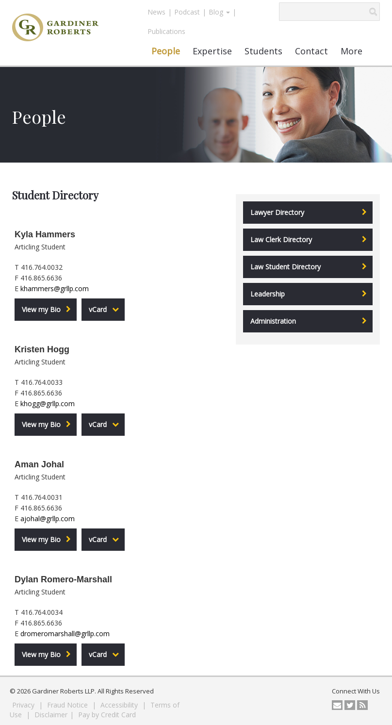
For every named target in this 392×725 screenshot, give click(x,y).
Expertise (212, 51)
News (156, 11)
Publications (166, 31)
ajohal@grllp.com (47, 518)
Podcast (187, 11)
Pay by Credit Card (107, 714)
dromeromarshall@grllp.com (65, 633)
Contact (311, 51)
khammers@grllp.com (54, 288)
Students (263, 51)
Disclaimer (50, 714)
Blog (219, 11)
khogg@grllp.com (47, 403)
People (165, 51)
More (351, 51)
